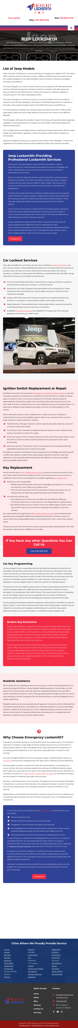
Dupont (31, 950)
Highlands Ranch (35, 974)
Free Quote (14, 18)
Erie (29, 958)
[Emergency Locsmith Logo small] (39, 4)
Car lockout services (24, 311)
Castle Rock (9, 966)
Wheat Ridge (57, 974)
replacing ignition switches (20, 846)
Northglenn (56, 963)
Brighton (7, 961)
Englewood (32, 955)
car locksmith (46, 811)
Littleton (55, 952)
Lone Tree (56, 958)
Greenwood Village (35, 969)
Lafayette (32, 977)
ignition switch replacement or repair (38, 774)
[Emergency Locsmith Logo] (14, 998)
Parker (54, 966)
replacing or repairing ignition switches (50, 393)
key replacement (60, 478)
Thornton (55, 969)
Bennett (7, 955)
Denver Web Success (52, 1025)
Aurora (6, 950)
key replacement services (32, 472)
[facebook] (35, 13)
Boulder (7, 958)
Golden (31, 966)
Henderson (32, 971)
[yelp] (43, 13)
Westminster (57, 971)
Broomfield (8, 963)
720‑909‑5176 (42, 20)
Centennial (8, 969)
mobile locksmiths (59, 265)
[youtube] (39, 13)
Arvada (7, 952)
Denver (7, 977)
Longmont (56, 955)
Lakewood (56, 950)
